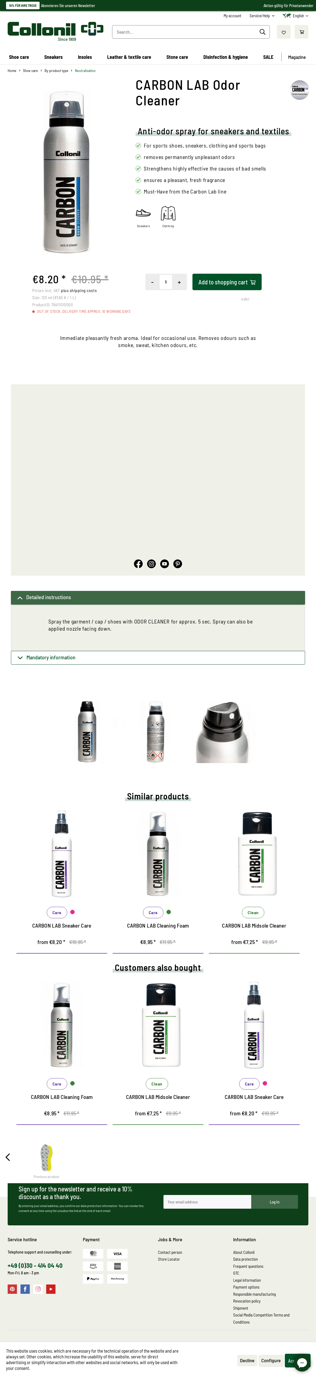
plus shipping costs (79, 290)
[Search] (263, 32)
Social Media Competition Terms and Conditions (261, 1318)
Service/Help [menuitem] (260, 15)
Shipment (240, 1308)
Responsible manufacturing (254, 1294)
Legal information (247, 1280)
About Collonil (243, 1252)
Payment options (246, 1286)
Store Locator (169, 1259)
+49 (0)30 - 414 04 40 (35, 1265)
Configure (271, 1360)
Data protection (245, 1259)
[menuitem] (232, 15)
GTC (236, 1273)
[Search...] (191, 32)
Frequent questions (248, 1266)
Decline (247, 1360)
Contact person (170, 1252)
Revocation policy (247, 1300)
